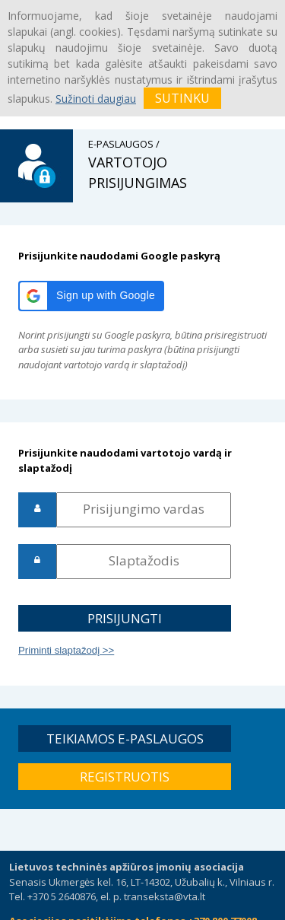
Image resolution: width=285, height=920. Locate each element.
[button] (91, 296)
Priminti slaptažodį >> (66, 650)
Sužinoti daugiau (95, 98)
